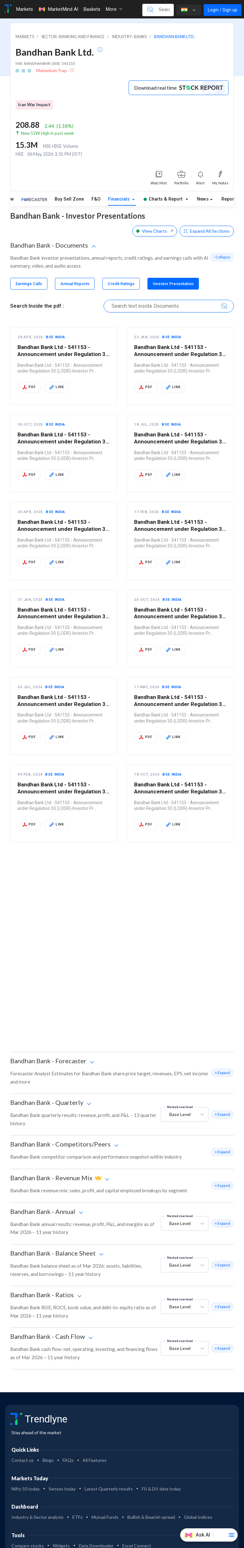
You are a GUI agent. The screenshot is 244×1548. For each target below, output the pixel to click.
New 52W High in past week (47, 133)
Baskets (91, 9)
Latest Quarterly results (109, 1488)
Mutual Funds (105, 1517)
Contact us (22, 1460)
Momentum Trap (51, 70)
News (203, 199)
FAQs (68, 1460)
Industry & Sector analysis (37, 1517)
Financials (119, 199)
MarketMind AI (58, 9)
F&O (96, 199)
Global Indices (198, 1517)
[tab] (28, 284)
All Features (94, 1460)
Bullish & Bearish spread (151, 1517)
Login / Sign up (222, 9)
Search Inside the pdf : (37, 306)
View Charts (154, 231)
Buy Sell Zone (69, 199)
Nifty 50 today (25, 1488)
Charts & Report (163, 199)
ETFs (77, 1517)
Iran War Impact (34, 104)
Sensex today (62, 1488)
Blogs (48, 1460)
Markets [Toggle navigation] (24, 9)
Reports (229, 199)
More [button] (113, 9)
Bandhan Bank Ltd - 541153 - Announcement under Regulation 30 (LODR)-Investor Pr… (63, 354)
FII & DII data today (161, 1488)
